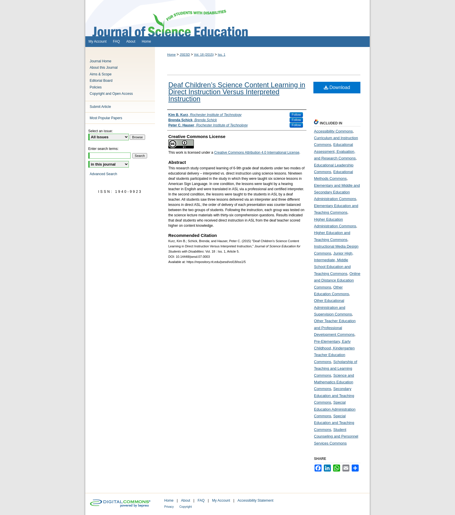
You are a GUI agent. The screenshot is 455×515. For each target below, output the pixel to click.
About (185, 500)
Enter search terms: (103, 149)
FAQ (201, 500)
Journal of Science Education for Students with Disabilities (227, 18)
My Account (221, 500)
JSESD (185, 54)
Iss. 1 (221, 54)
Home (171, 54)
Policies (96, 87)
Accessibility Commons (333, 131)
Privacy (169, 506)
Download (337, 87)
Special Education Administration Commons (334, 409)
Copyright (185, 506)
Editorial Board (101, 81)
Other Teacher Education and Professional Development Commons (335, 328)
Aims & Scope (100, 74)
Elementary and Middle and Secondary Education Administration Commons (337, 192)
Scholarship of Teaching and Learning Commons (335, 369)
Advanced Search (103, 174)
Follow (296, 114)
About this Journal (104, 68)
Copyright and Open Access (111, 94)
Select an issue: (100, 131)
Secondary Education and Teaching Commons (334, 396)
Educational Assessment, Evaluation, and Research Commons (335, 151)
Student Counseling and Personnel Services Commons (336, 436)
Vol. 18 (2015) (204, 54)
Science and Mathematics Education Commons (334, 382)
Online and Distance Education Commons (337, 280)
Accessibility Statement (255, 500)
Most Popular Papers (106, 118)
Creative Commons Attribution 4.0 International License (256, 152)
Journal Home (100, 61)
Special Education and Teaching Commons (334, 423)
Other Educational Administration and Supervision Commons (333, 307)
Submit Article (100, 107)
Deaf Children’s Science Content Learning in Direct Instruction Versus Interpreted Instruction (236, 92)
